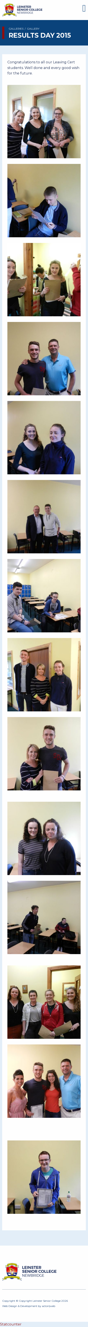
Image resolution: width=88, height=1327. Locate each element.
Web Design (9, 1306)
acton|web (48, 1306)
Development (28, 1306)
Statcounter (11, 1324)
